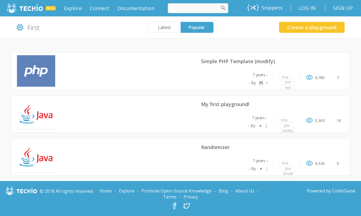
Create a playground (311, 27)
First (285, 77)
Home (105, 191)
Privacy (191, 197)
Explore (126, 191)
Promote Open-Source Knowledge (177, 191)
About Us (244, 191)
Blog (223, 191)
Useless (287, 130)
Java (287, 125)
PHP (288, 82)
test (288, 87)
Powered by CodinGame (331, 191)
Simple (288, 173)
